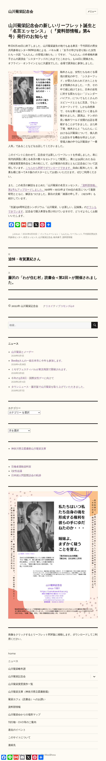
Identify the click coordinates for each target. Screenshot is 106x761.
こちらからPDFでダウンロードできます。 (49, 167)
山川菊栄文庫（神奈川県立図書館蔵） (29, 691)
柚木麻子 (57, 237)
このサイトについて (19, 737)
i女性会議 (16, 470)
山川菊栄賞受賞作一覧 (20, 684)
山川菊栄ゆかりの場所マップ (24, 714)
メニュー (92, 11)
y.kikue (16, 234)
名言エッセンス (30, 237)
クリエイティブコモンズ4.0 (58, 306)
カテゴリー (14, 408)
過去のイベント (17, 729)
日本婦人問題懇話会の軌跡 (26, 475)
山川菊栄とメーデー (22, 351)
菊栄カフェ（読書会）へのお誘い (26, 699)
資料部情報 (67, 237)
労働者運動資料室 (21, 466)
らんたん (65, 234)
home (12, 653)
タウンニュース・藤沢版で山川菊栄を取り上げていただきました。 (48, 386)
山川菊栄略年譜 (17, 668)
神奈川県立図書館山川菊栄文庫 (28, 448)
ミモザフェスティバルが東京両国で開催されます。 (39, 369)
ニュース (13, 661)
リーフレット (76, 234)
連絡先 (12, 745)
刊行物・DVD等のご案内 (22, 722)
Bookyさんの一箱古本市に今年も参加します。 (37, 360)
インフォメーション (49, 234)
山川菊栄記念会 (20, 11)
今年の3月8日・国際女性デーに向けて (32, 378)
